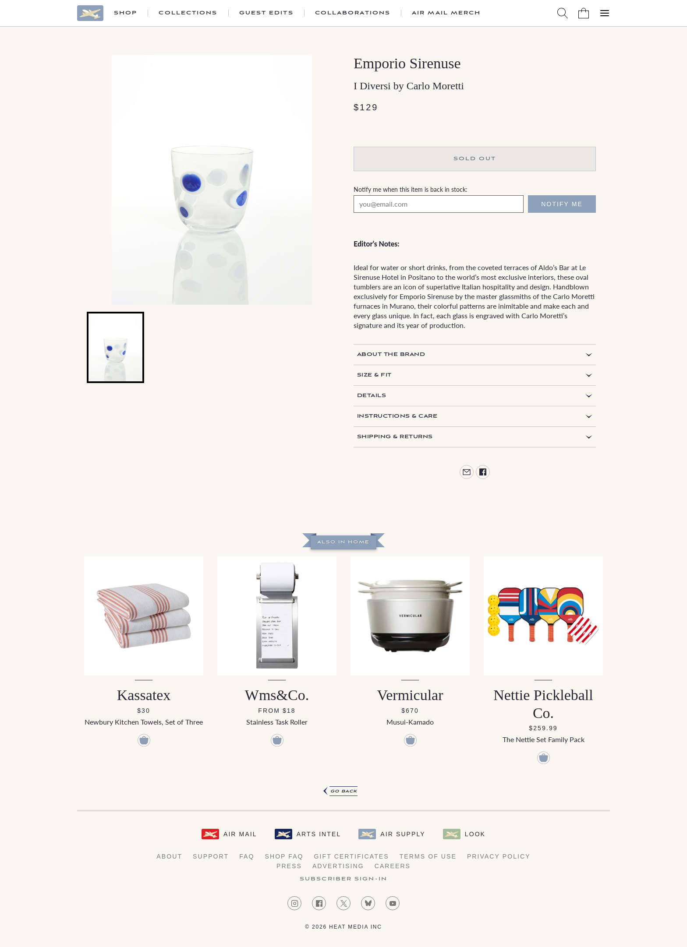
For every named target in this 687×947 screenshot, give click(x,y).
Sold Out (474, 158)
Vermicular (410, 695)
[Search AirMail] (562, 13)
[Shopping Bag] (583, 13)
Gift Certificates (351, 856)
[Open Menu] (604, 13)
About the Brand (391, 354)
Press (289, 866)
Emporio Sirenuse (407, 63)
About (169, 856)
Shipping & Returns (395, 436)
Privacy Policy (499, 856)
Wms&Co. (277, 695)
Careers (393, 866)
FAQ (246, 856)
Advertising (338, 866)
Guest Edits (266, 13)
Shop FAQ (284, 856)
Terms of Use (428, 856)
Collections (188, 13)
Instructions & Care (397, 416)
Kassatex (144, 695)
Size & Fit (374, 375)
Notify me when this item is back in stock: (410, 189)
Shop (125, 13)
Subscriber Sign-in (343, 879)
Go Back (343, 791)
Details (371, 395)
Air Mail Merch (446, 13)
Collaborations (352, 13)
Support (211, 856)
